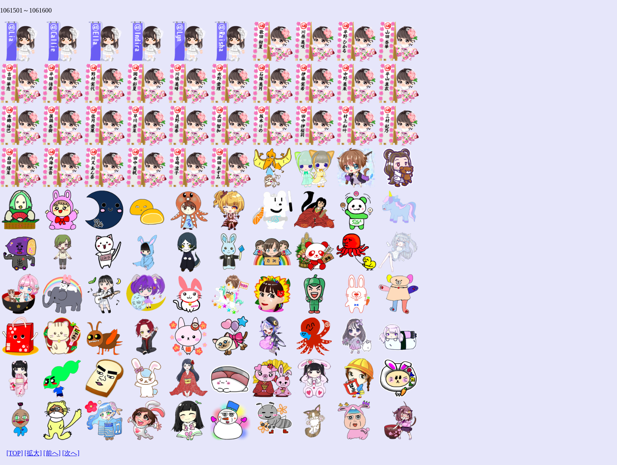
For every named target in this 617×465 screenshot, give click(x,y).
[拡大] (33, 453)
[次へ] (71, 453)
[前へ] (52, 453)
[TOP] (14, 453)
